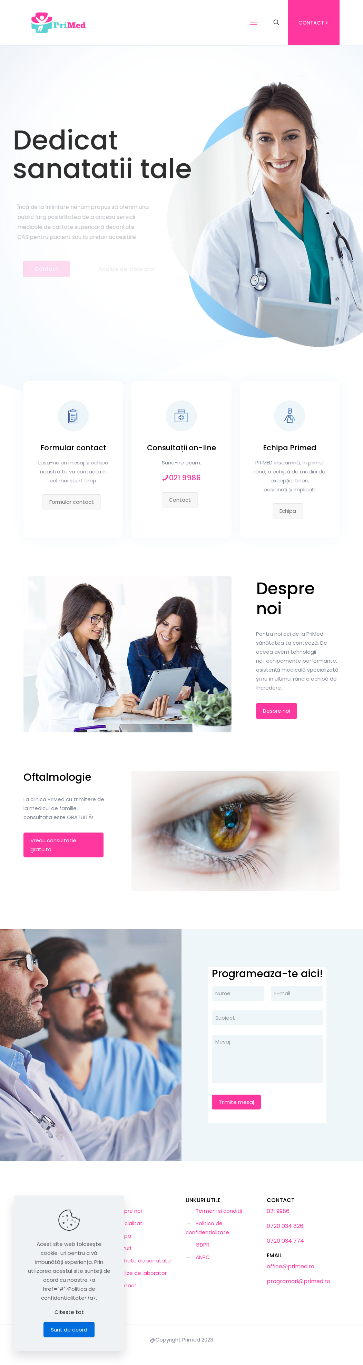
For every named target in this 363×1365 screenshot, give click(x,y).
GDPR (202, 1244)
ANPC (203, 1257)
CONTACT (313, 22)
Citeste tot (69, 1312)
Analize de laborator (141, 1273)
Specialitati (129, 1223)
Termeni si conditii (219, 1210)
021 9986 (278, 1211)
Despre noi (128, 1210)
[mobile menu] (253, 22)
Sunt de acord (69, 1329)
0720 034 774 (285, 1241)
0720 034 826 (285, 1226)
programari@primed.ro (298, 1281)
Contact (126, 1285)
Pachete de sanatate (143, 1260)
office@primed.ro (290, 1266)
